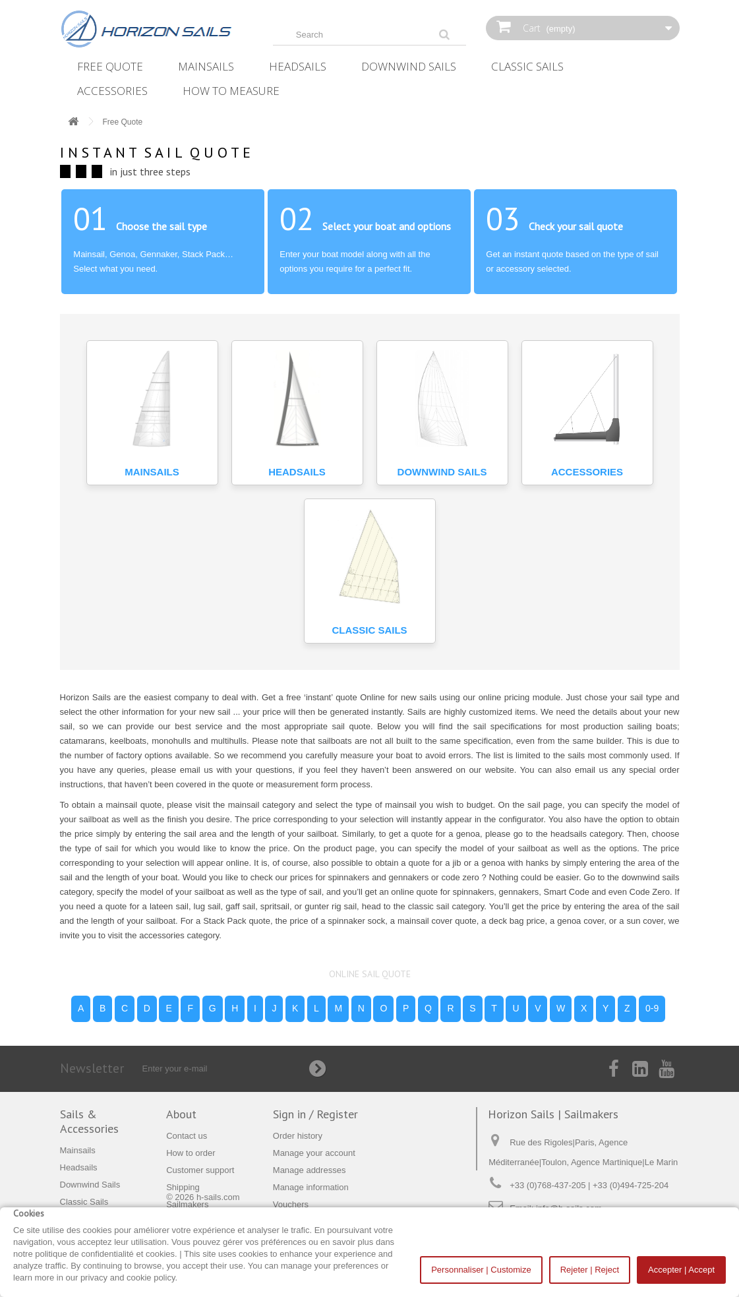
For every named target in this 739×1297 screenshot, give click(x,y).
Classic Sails (527, 66)
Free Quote (110, 66)
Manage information (311, 1187)
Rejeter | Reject (589, 1270)
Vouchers (291, 1204)
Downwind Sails (408, 66)
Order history (297, 1136)
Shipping (183, 1187)
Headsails (297, 66)
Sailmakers (187, 1204)
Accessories (112, 90)
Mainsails (206, 66)
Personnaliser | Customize (481, 1270)
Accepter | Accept (681, 1270)
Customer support (200, 1170)
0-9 (652, 1008)
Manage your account (314, 1153)
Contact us (186, 1136)
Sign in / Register (315, 1114)
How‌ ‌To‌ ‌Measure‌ (231, 90)
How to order (190, 1153)
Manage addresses (309, 1170)
